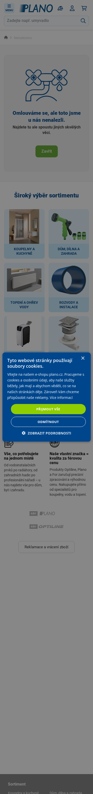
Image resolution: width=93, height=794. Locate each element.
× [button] (83, 358)
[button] (46, 433)
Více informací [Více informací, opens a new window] (61, 397)
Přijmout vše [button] (48, 409)
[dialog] (46, 397)
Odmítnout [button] (48, 422)
